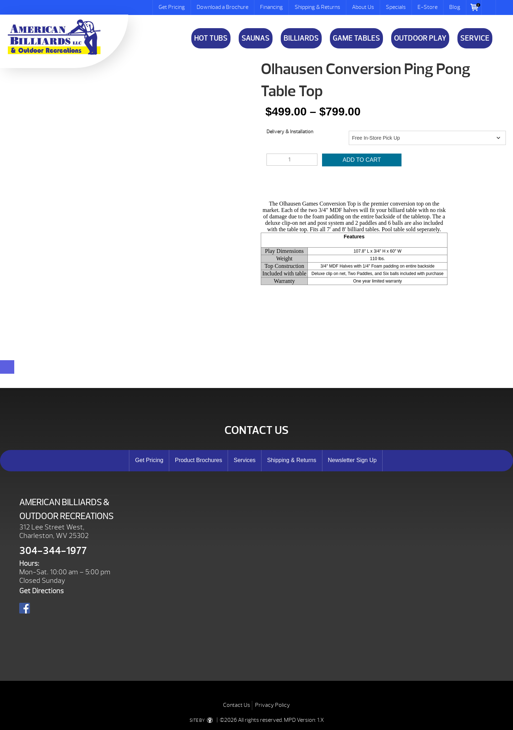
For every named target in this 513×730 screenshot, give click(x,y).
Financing (271, 7)
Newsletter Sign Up (352, 460)
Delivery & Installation (289, 132)
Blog (454, 7)
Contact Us (236, 705)
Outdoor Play (420, 38)
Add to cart (362, 160)
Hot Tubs (211, 38)
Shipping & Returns (317, 7)
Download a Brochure (222, 7)
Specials (396, 7)
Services (244, 460)
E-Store (427, 7)
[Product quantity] (291, 160)
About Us (363, 7)
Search (489, 7)
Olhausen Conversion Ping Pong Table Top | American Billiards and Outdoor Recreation (54, 37)
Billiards (301, 38)
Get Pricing (172, 7)
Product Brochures (198, 460)
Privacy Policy (272, 705)
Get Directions (41, 590)
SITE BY (203, 720)
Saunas (256, 38)
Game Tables (356, 38)
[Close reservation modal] (7, 367)
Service (474, 38)
